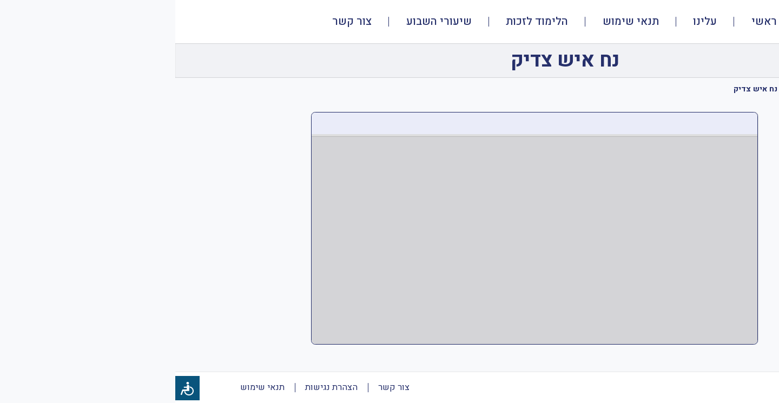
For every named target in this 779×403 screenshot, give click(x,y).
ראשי (589, 22)
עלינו (530, 22)
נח (620, 89)
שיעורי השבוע (263, 22)
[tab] (748, 102)
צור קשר (176, 22)
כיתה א (650, 89)
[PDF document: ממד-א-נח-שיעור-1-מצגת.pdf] (359, 228)
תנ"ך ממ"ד (693, 89)
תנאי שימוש (455, 22)
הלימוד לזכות (362, 22)
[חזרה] (739, 60)
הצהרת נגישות (156, 387)
